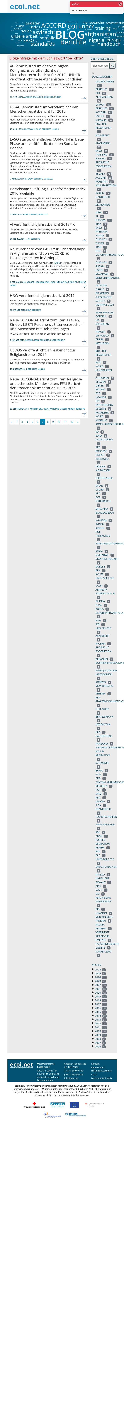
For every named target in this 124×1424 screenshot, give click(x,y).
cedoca (103, 466)
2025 (100, 973)
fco (23, 22)
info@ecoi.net (71, 1078)
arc (100, 447)
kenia (101, 551)
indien (12, 30)
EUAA (101, 435)
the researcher (88, 22)
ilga (101, 805)
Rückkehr (104, 412)
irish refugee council (104, 314)
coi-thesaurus (102, 535)
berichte (104, 108)
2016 (100, 1008)
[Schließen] (120, 4)
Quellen (103, 262)
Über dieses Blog (102, 58)
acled (102, 416)
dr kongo (104, 335)
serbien (103, 693)
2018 (100, 1000)
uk (99, 320)
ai (67, 33)
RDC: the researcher (103, 127)
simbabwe (104, 555)
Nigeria (103, 643)
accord (103, 177)
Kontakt (95, 1063)
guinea (102, 601)
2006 (100, 1046)
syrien (26, 31)
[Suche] (112, 66)
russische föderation (103, 166)
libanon (103, 913)
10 (59, 421)
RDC (100, 797)
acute (102, 574)
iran (20, 40)
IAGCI (101, 890)
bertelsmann (30, 214)
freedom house (32, 129)
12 (72, 421)
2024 (100, 977)
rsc (100, 851)
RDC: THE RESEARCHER (103, 354)
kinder (92, 45)
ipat (100, 362)
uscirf (102, 489)
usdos (35, 27)
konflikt (104, 420)
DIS (86, 39)
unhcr (86, 26)
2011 (100, 1027)
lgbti (68, 29)
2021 (100, 989)
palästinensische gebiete (107, 945)
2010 (100, 1031)
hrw (16, 33)
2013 (100, 1019)
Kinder (102, 528)
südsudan (20, 45)
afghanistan (100, 34)
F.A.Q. (94, 1074)
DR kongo (104, 293)
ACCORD (53, 25)
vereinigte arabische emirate (103, 936)
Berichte (73, 42)
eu (99, 431)
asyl (101, 774)
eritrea (12, 26)
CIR (100, 909)
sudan (20, 25)
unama (102, 801)
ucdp (101, 585)
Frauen (103, 331)
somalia (47, 38)
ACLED (102, 366)
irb (100, 624)
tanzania (104, 743)
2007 (100, 1042)
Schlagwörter (102, 76)
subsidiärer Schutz (103, 299)
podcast (103, 451)
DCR (48, 41)
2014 (100, 1015)
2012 (100, 1023)
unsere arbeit (16, 36)
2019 (100, 996)
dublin (102, 566)
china (16, 22)
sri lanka (104, 508)
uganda (103, 397)
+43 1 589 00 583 (74, 1070)
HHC (114, 29)
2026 (100, 969)
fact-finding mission (104, 407)
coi (72, 25)
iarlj (37, 29)
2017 (100, 1004)
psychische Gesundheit (103, 901)
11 (65, 421)
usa (100, 790)
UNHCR (102, 455)
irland (103, 174)
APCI (101, 886)
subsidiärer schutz (71, 21)
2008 (100, 1039)
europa (114, 40)
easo (101, 227)
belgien (103, 381)
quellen (16, 28)
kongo (102, 874)
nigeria (96, 40)
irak (36, 41)
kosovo (103, 682)
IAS (100, 893)
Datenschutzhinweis (101, 1078)
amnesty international (105, 593)
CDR (100, 778)
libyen (102, 385)
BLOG (69, 34)
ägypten (12, 39)
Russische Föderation (103, 651)
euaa (101, 605)
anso (101, 836)
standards (43, 44)
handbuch (108, 44)
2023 (100, 981)
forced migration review (102, 843)
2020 (100, 992)
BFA (122, 29)
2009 (100, 1035)
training (102, 28)
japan (102, 485)
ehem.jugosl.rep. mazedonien (106, 674)
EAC (100, 855)
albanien (104, 659)
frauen (45, 29)
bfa (100, 570)
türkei (46, 35)
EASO (28, 40)
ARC (58, 29)
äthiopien (17, 42)
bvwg (101, 770)
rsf (100, 832)
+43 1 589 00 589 (74, 1074)
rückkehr (107, 37)
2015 (100, 1012)
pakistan (32, 23)
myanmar (88, 29)
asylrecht (44, 32)
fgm (100, 620)
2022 (100, 985)
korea (102, 609)
